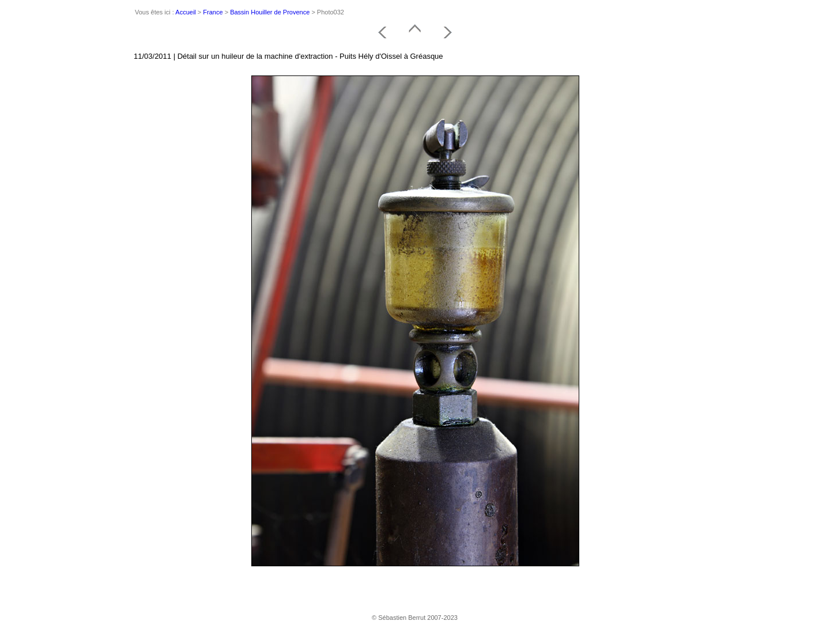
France (212, 12)
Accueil (185, 12)
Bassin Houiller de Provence (270, 12)
